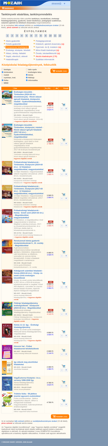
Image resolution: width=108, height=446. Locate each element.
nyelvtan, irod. (9, 78)
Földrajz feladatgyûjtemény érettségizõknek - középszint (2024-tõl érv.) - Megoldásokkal (27, 305)
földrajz (30, 78)
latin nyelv (31, 70)
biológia (6, 70)
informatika (32, 80)
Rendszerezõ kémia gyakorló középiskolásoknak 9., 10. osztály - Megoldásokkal (28, 243)
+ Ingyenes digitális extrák (32, 183)
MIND (5, 83)
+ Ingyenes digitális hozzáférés (25, 121)
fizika (5, 80)
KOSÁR (57, 71)
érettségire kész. (34, 72)
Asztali (29, 442)
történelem (7, 72)
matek (5, 75)
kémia (29, 75)
